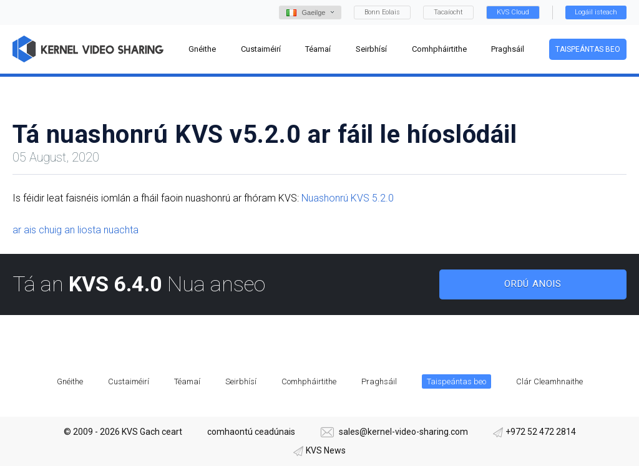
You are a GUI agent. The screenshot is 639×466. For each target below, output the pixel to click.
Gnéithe (70, 381)
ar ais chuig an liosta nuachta (75, 230)
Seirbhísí (240, 381)
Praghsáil (379, 381)
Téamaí (187, 381)
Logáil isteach (596, 12)
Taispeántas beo (587, 49)
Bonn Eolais (382, 12)
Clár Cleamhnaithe (549, 381)
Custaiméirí (128, 381)
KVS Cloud (513, 12)
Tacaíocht (448, 12)
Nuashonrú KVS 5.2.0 (347, 198)
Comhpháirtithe (308, 381)
